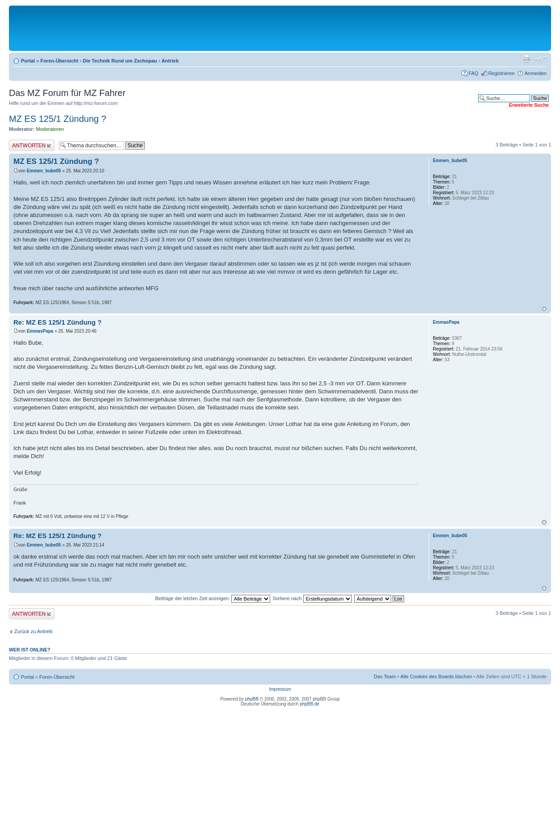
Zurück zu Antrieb (33, 631)
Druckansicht (526, 59)
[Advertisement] (280, 28)
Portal (28, 60)
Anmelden (535, 73)
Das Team (385, 676)
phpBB (252, 699)
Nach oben (544, 308)
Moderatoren (50, 129)
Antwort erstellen (31, 145)
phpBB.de (309, 703)
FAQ (473, 73)
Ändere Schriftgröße (540, 59)
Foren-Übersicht (59, 60)
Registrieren (501, 73)
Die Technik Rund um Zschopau (120, 60)
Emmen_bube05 (44, 170)
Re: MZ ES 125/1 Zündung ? (57, 322)
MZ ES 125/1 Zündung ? (57, 119)
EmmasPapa (40, 331)
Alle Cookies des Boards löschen (436, 676)
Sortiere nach (311, 598)
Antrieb (170, 60)
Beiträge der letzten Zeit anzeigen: (212, 598)
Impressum (280, 689)
